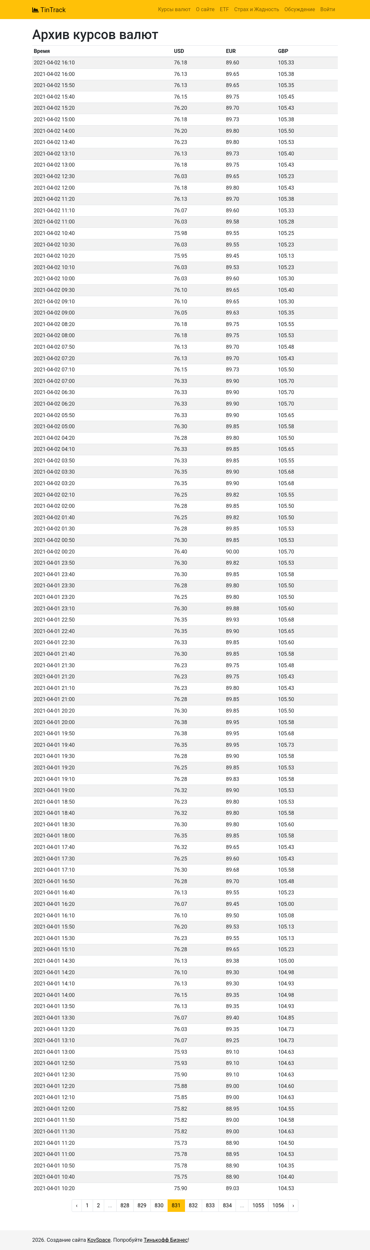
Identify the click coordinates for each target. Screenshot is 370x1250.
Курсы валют (174, 9)
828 (125, 1205)
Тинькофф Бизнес (166, 1240)
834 (227, 1205)
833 (210, 1205)
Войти (327, 9)
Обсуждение (300, 9)
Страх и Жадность (256, 9)
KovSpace (99, 1240)
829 (142, 1205)
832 (193, 1205)
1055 (258, 1205)
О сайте (205, 9)
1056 (278, 1205)
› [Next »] (293, 1205)
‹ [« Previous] (77, 1205)
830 (159, 1205)
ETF (224, 9)
